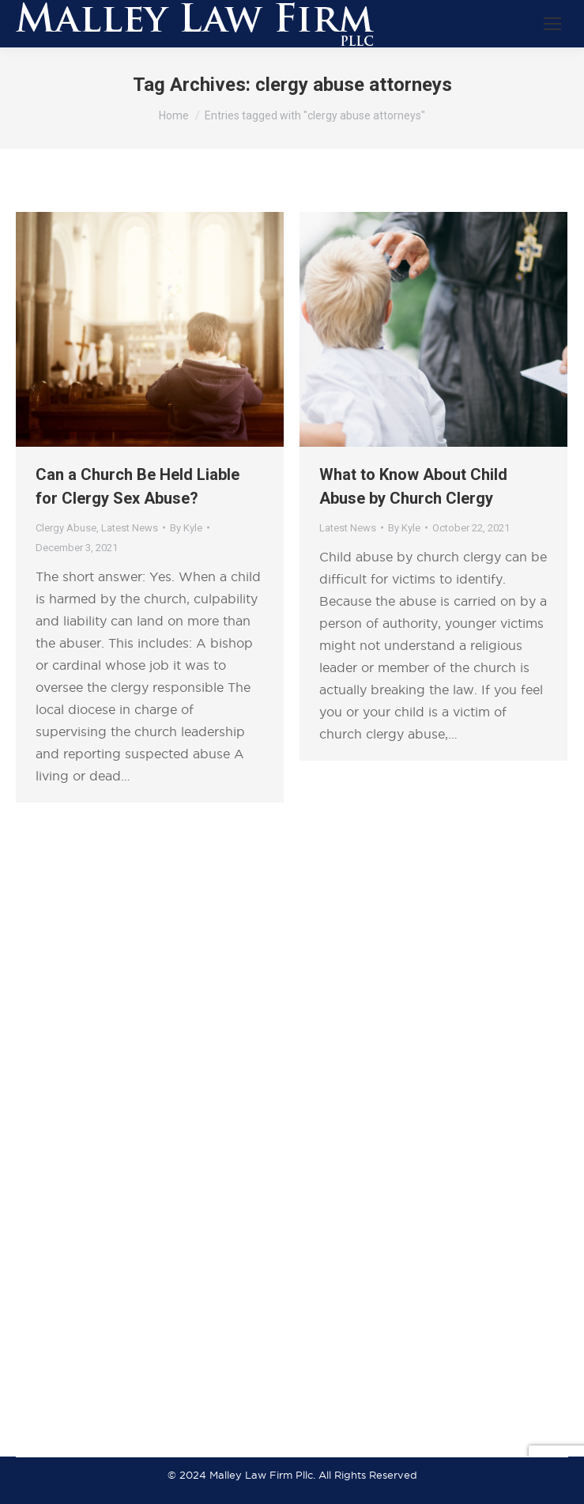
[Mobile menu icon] (552, 24)
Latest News (129, 528)
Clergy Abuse (66, 528)
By (186, 528)
